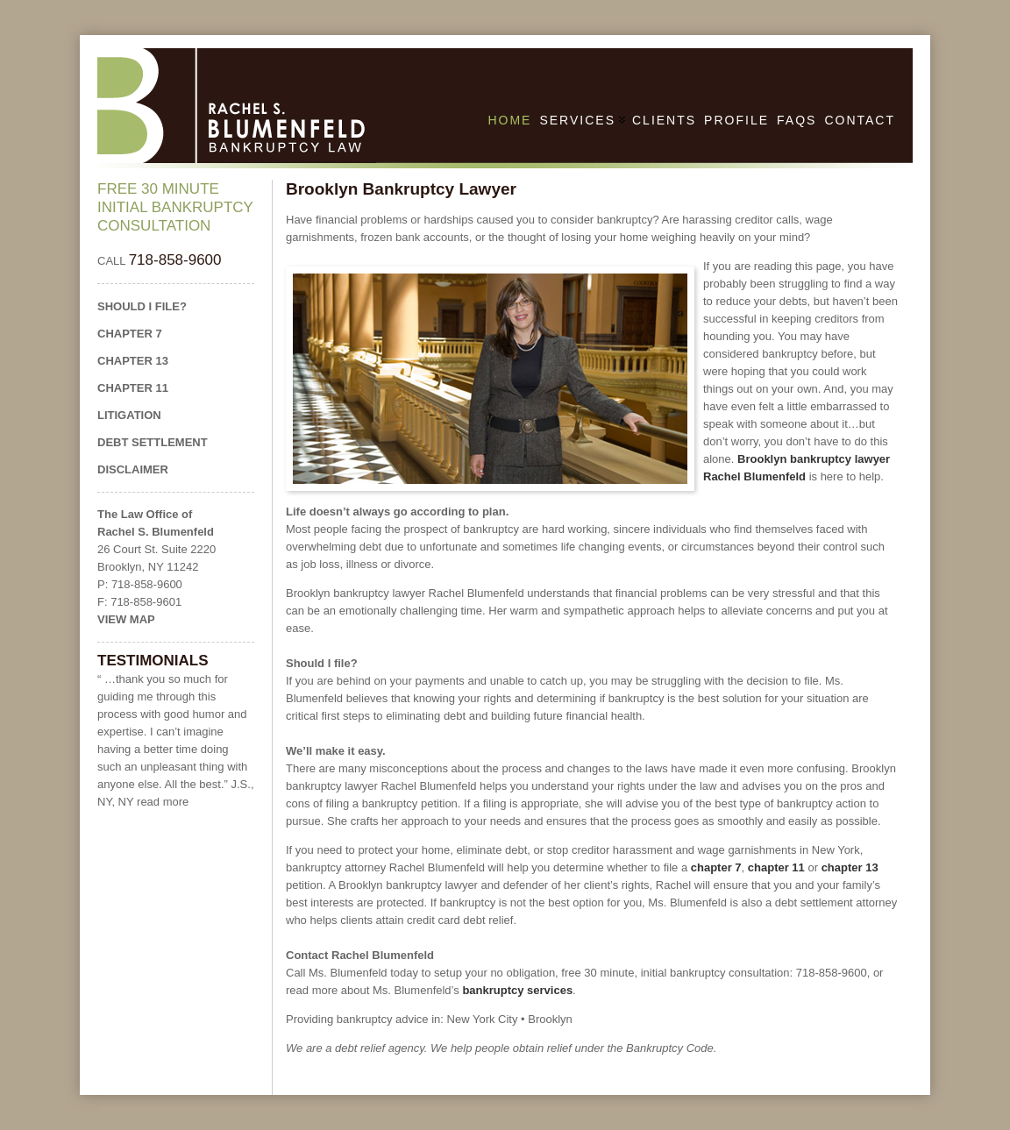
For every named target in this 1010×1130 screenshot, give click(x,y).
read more (162, 801)
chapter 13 (850, 867)
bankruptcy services (517, 990)
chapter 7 (716, 867)
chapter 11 (776, 867)
